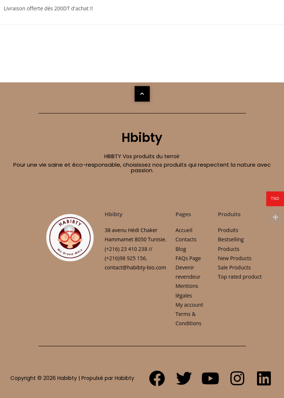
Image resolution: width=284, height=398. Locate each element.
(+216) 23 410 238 (126, 248)
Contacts (185, 239)
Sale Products (234, 267)
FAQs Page (188, 258)
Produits (228, 230)
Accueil (183, 230)
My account (189, 304)
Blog (180, 248)
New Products (234, 258)
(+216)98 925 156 (125, 258)
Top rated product (239, 276)
